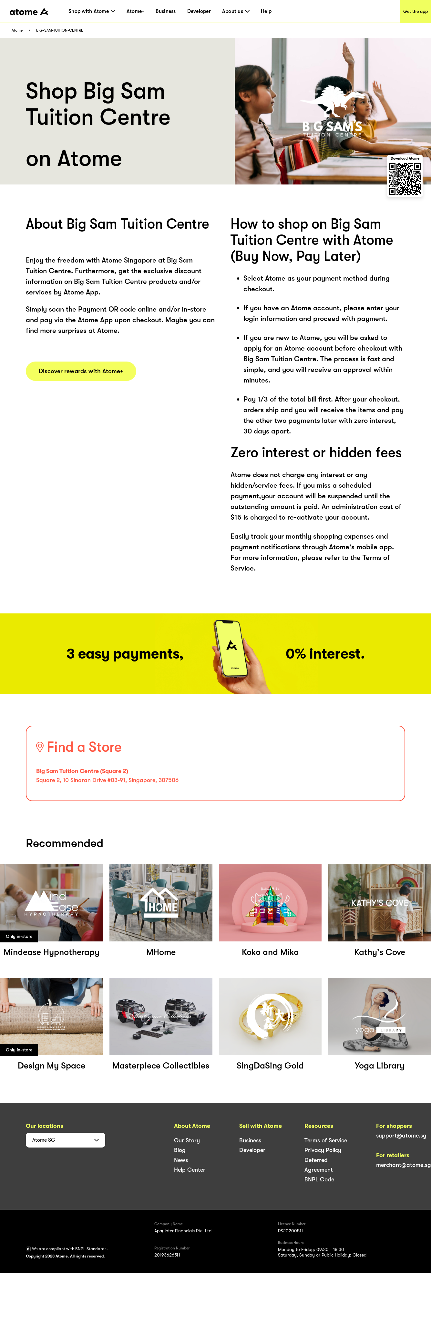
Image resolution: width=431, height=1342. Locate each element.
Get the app (415, 11)
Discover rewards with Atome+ (81, 371)
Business (166, 11)
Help (266, 11)
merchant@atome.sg (403, 1165)
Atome (17, 30)
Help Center (189, 1170)
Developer (199, 11)
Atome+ (136, 11)
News (181, 1160)
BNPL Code (319, 1179)
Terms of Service (325, 1140)
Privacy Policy (322, 1150)
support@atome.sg (401, 1135)
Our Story (187, 1140)
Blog (180, 1150)
